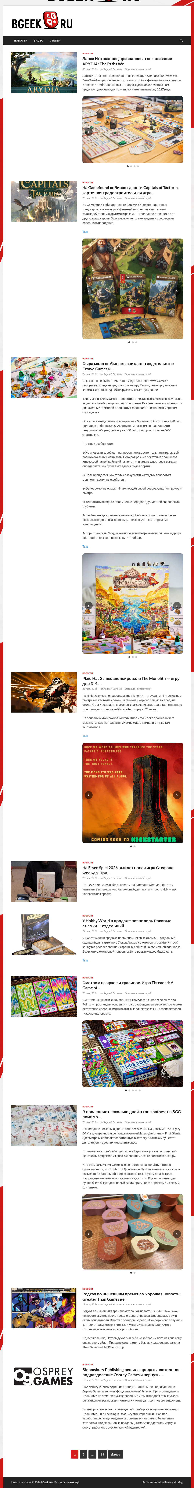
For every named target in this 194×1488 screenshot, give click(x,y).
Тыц (85, 231)
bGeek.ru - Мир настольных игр (60, 1482)
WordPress (164, 1482)
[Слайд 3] (134, 166)
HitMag (178, 1482)
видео (38, 40)
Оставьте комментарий (138, 69)
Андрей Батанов (112, 69)
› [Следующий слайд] (177, 131)
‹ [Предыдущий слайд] (88, 131)
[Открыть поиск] (181, 40)
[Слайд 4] (138, 166)
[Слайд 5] (140, 1090)
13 (102, 1454)
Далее (115, 1454)
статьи (55, 40)
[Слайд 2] (131, 166)
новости (20, 40)
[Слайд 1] (128, 166)
